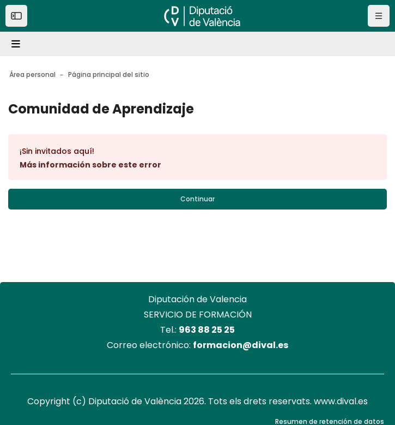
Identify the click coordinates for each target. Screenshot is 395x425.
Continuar (197, 198)
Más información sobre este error (90, 164)
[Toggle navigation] (17, 44)
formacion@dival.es (240, 345)
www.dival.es (341, 401)
